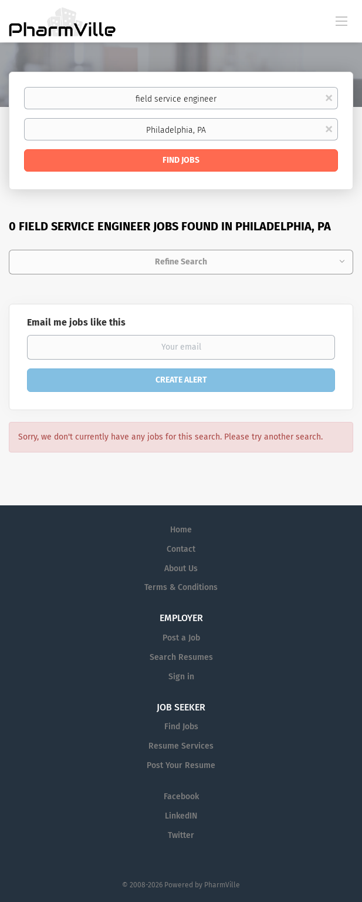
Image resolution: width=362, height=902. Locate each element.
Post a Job (181, 638)
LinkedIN (181, 816)
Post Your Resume (181, 765)
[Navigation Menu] (341, 20)
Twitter (181, 835)
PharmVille (222, 885)
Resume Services (181, 746)
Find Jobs (181, 160)
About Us (181, 569)
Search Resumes (181, 657)
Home (181, 530)
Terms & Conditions (181, 587)
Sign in (181, 677)
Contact (181, 549)
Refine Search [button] (181, 262)
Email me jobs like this (76, 322)
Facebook (181, 797)
